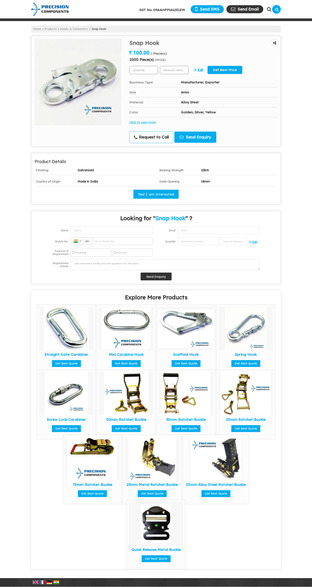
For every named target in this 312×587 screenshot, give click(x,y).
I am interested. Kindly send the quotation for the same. (165, 265)
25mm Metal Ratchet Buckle (152, 484)
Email (172, 230)
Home (37, 29)
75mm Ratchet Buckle (92, 484)
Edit (198, 70)
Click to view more (142, 122)
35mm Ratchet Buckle (186, 419)
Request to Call (151, 137)
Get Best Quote (66, 363)
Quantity (170, 241)
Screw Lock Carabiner (66, 419)
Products (51, 29)
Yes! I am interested (156, 194)
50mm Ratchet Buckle (126, 419)
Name (64, 230)
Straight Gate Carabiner (66, 354)
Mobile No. (61, 241)
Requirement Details (60, 265)
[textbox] (174, 70)
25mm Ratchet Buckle (246, 419)
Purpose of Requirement (60, 253)
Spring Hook (246, 354)
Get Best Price (225, 70)
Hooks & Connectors (74, 29)
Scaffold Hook (186, 354)
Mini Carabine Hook (126, 354)
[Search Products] (268, 9)
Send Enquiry (195, 137)
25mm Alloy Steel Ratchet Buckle (216, 484)
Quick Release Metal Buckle (156, 549)
